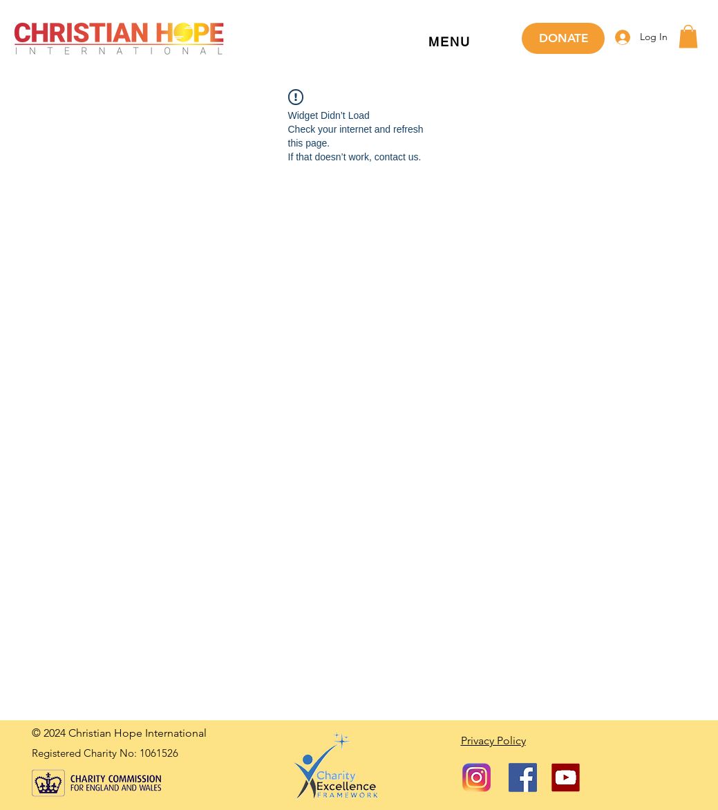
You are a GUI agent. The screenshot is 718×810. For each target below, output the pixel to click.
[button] (449, 42)
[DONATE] (563, 38)
